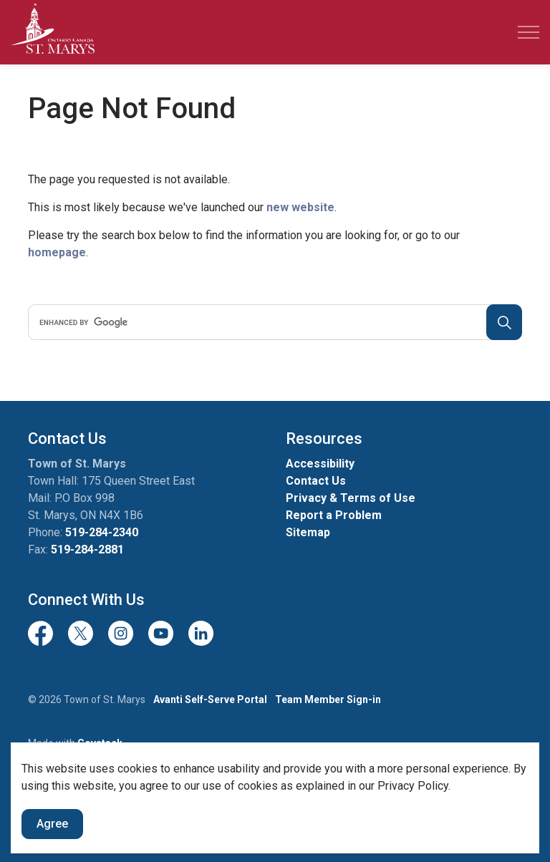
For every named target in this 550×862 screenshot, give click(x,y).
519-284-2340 (101, 532)
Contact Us (316, 481)
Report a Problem (334, 515)
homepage (57, 252)
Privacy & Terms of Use (350, 498)
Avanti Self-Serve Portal (210, 699)
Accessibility (320, 463)
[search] (272, 322)
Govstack (99, 743)
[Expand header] (528, 32)
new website (300, 207)
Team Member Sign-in (328, 699)
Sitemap (308, 532)
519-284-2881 (87, 549)
